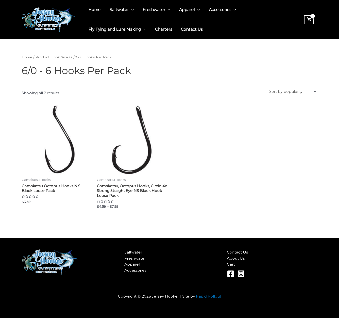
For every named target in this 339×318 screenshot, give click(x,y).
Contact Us (189, 29)
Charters (161, 29)
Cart (231, 264)
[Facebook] (230, 273)
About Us (236, 258)
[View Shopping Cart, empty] (308, 19)
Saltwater (120, 10)
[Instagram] (241, 273)
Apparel (185, 10)
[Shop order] (292, 91)
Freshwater (154, 10)
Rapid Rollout (208, 296)
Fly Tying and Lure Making (116, 29)
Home (94, 9)
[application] (129, 10)
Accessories (217, 10)
